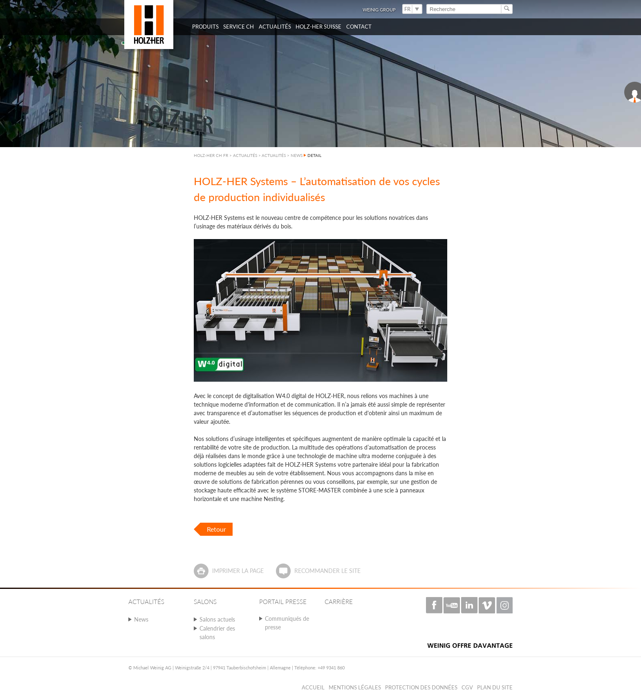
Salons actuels (217, 619)
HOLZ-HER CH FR (211, 155)
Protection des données (421, 687)
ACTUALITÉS (274, 155)
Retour (216, 529)
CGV (467, 687)
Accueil (313, 687)
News (141, 619)
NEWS (297, 155)
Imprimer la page (238, 570)
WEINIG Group (379, 9)
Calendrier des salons (217, 632)
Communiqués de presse (287, 623)
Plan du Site (495, 687)
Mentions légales (355, 687)
